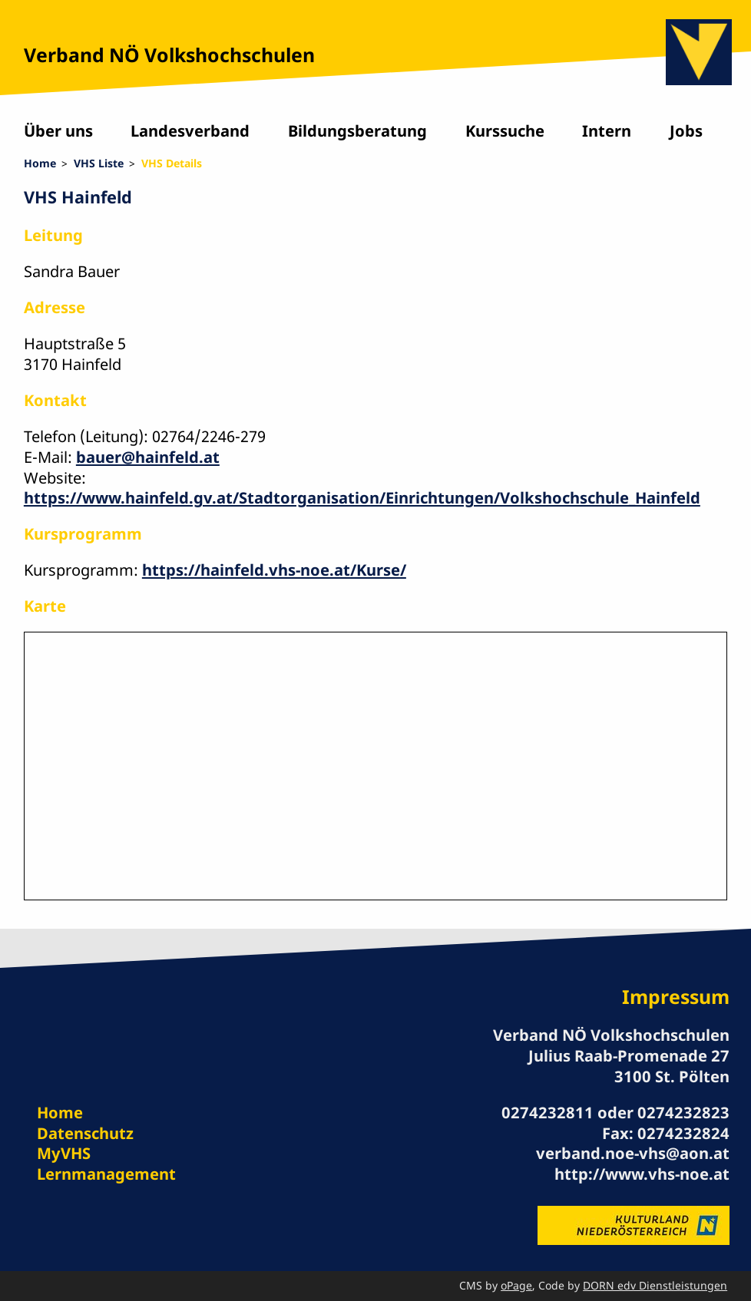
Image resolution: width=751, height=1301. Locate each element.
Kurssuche (504, 130)
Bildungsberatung (357, 130)
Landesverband (190, 130)
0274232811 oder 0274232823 (615, 1112)
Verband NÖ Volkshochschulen (169, 54)
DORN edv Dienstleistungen (655, 1285)
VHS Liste (99, 163)
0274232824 (683, 1133)
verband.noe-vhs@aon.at (632, 1153)
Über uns (58, 130)
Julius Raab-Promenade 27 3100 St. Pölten (628, 1066)
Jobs (686, 130)
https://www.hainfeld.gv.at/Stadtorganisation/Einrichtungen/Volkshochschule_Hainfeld (362, 497)
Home (40, 163)
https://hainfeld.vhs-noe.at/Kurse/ (274, 569)
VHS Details (171, 163)
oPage (516, 1285)
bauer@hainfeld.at (148, 456)
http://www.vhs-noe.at (641, 1173)
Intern (606, 130)
